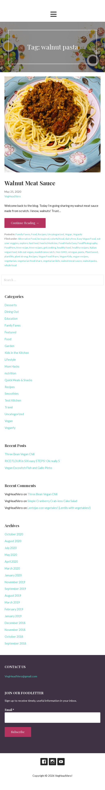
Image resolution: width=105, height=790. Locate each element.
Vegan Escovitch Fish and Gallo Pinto (28, 468)
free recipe (22, 247)
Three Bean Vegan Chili (20, 454)
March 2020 (12, 568)
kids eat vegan (26, 251)
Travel (9, 407)
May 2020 (11, 554)
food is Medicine (49, 243)
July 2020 (11, 548)
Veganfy (77, 234)
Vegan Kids (66, 256)
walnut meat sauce (71, 260)
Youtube (61, 761)
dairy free (70, 238)
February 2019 (14, 609)
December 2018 (15, 623)
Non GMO (61, 251)
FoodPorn (9, 247)
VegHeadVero (12, 196)
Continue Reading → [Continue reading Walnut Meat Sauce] (25, 223)
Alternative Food (27, 238)
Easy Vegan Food (86, 238)
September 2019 (15, 588)
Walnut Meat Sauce (29, 183)
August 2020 (13, 541)
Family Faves (23, 234)
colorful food (57, 238)
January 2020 (13, 575)
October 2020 (14, 534)
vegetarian (10, 260)
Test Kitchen (13, 400)
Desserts (11, 305)
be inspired (43, 238)
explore (24, 243)
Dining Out (12, 311)
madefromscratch (45, 251)
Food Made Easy (68, 243)
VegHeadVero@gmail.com (21, 676)
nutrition (10, 373)
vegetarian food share (30, 260)
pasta (81, 251)
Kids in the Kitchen (17, 352)
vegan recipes (80, 256)
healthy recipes (80, 247)
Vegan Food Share (49, 256)
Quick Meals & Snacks (18, 380)
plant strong (21, 256)
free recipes (35, 247)
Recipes (42, 234)
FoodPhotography (87, 243)
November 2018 (15, 629)
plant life (9, 256)
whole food (10, 265)
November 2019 (15, 582)
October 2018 (14, 636)
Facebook (44, 761)
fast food (34, 243)
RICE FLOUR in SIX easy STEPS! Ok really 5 (32, 461)
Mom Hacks (12, 366)
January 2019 (13, 616)
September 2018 (15, 643)
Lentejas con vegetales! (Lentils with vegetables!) (59, 508)
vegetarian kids (51, 260)
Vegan (68, 234)
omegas (72, 251)
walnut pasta (90, 260)
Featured (10, 332)
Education (11, 318)
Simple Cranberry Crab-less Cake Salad (52, 501)
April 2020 (11, 561)
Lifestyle (10, 359)
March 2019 (12, 602)
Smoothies (12, 393)
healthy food (64, 247)
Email (9, 710)
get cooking (49, 247)
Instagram (52, 761)
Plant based (91, 251)
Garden (9, 346)
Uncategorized (55, 234)
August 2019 (13, 595)
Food (34, 234)
